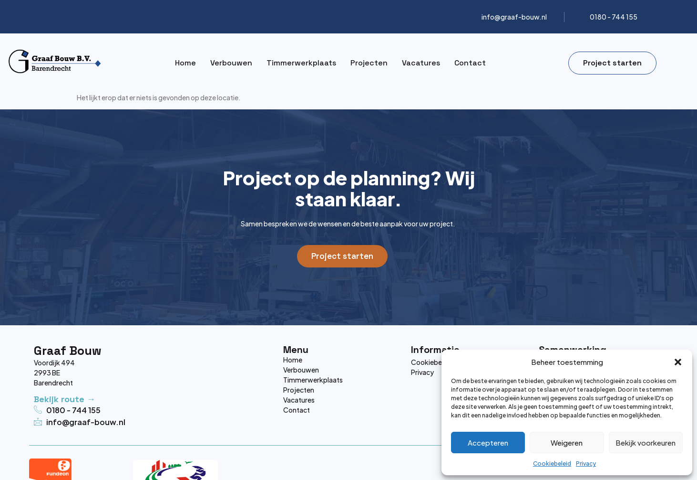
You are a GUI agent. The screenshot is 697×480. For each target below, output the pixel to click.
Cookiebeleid (552, 463)
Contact (470, 63)
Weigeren (567, 442)
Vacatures (421, 63)
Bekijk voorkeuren (645, 442)
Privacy (586, 463)
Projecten (369, 63)
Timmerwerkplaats (301, 63)
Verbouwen (231, 63)
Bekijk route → (64, 399)
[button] (678, 362)
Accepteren (488, 442)
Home (185, 63)
